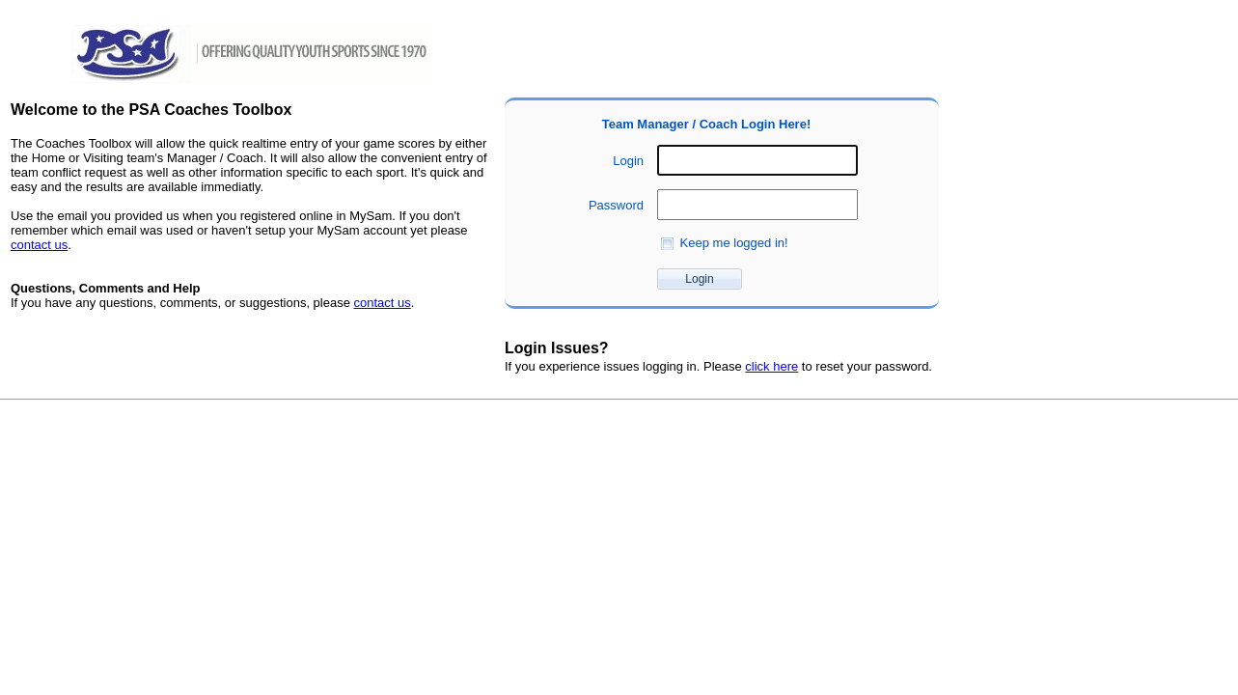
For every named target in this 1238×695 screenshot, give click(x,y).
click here (771, 366)
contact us (39, 244)
